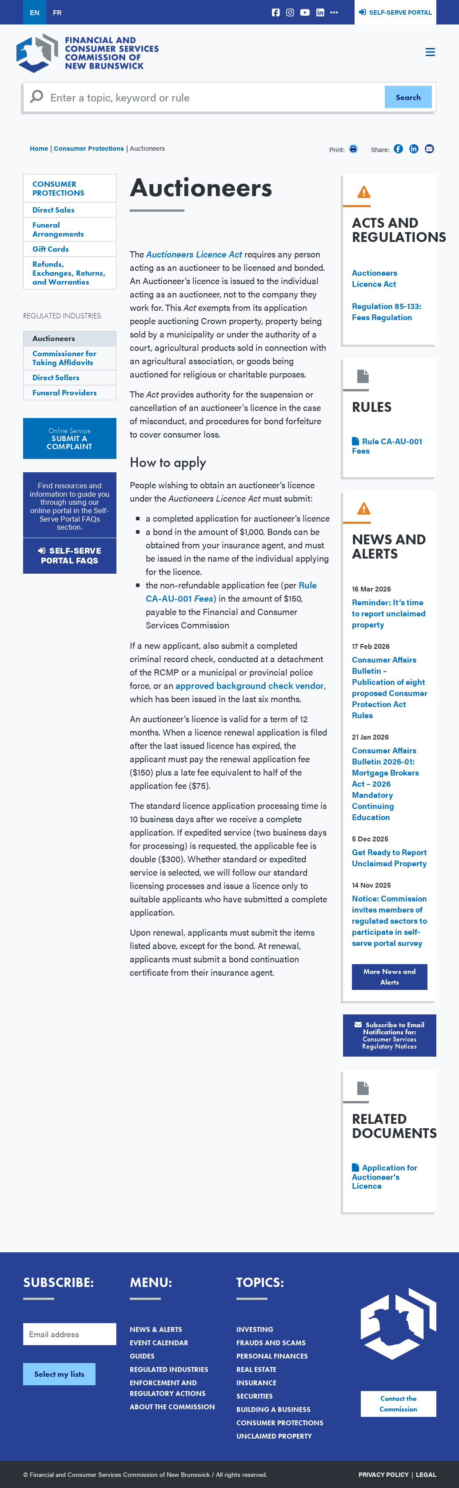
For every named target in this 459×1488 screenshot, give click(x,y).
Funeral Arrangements (58, 229)
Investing (254, 1329)
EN (35, 12)
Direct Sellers (56, 377)
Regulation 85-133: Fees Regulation (386, 311)
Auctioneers (53, 338)
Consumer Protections (89, 148)
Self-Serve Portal (400, 12)
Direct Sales (53, 210)
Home (39, 148)
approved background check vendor (250, 685)
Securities (254, 1396)
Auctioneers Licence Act (374, 278)
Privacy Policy (384, 1474)
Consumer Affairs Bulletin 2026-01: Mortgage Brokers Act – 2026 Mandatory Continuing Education (385, 783)
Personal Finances (272, 1356)
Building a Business (273, 1409)
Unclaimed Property (274, 1436)
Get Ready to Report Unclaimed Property (389, 857)
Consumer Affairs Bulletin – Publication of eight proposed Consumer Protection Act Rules (389, 687)
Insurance (256, 1382)
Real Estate (256, 1369)
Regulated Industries (169, 1369)
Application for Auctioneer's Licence (384, 1176)
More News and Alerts (389, 977)
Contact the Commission (398, 1404)
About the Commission (172, 1407)
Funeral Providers (64, 392)
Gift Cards (50, 249)
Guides (142, 1356)
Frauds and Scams (271, 1342)
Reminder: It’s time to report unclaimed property (389, 613)
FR (57, 12)
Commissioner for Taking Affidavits (64, 357)
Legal (426, 1474)
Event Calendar (159, 1342)
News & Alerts (156, 1329)
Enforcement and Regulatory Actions (168, 1388)
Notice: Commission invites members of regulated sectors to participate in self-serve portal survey (389, 920)
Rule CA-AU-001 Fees (387, 445)
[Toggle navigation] (430, 53)
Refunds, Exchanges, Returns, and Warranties (69, 273)
